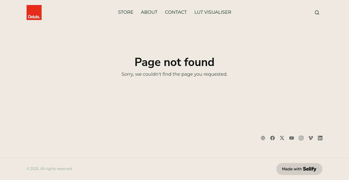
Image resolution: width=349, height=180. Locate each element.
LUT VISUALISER (212, 12)
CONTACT (176, 12)
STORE (125, 12)
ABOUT (149, 12)
